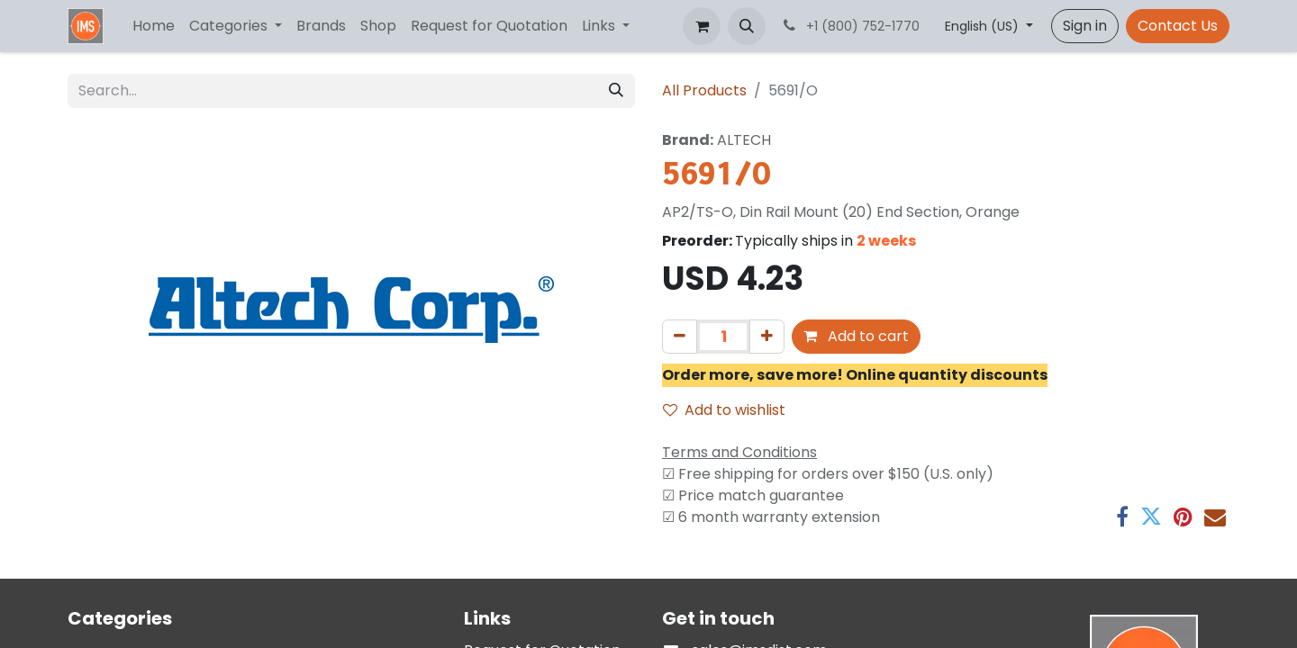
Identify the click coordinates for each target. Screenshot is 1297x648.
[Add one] (767, 337)
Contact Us (1178, 25)
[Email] (1215, 516)
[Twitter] (1151, 516)
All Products (704, 90)
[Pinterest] (1183, 516)
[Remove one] (679, 337)
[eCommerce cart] (702, 26)
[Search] (616, 91)
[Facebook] (1122, 516)
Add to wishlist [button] (724, 410)
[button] (747, 26)
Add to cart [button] (856, 336)
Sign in (1085, 25)
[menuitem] (153, 26)
